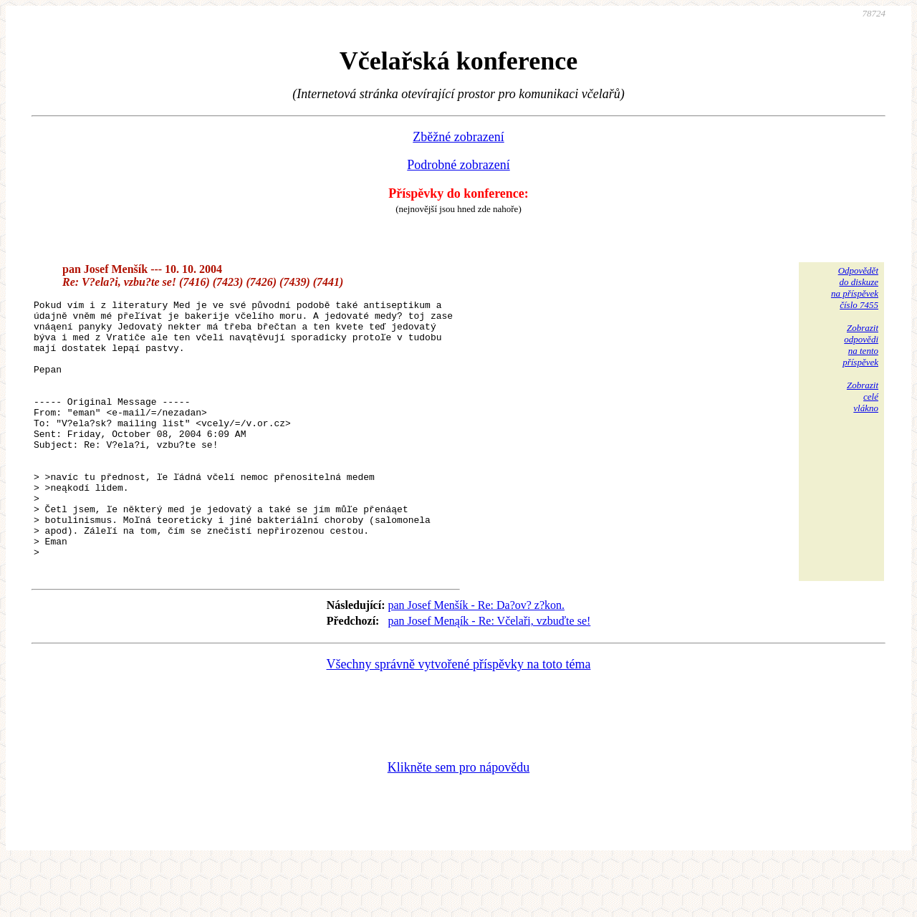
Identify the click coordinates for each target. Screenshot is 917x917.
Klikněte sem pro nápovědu (458, 821)
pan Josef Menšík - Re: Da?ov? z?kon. (476, 659)
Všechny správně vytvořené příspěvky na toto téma (459, 718)
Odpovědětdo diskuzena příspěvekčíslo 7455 (854, 287)
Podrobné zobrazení (458, 165)
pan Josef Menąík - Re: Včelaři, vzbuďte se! (489, 674)
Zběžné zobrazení (458, 137)
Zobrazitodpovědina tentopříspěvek (860, 345)
